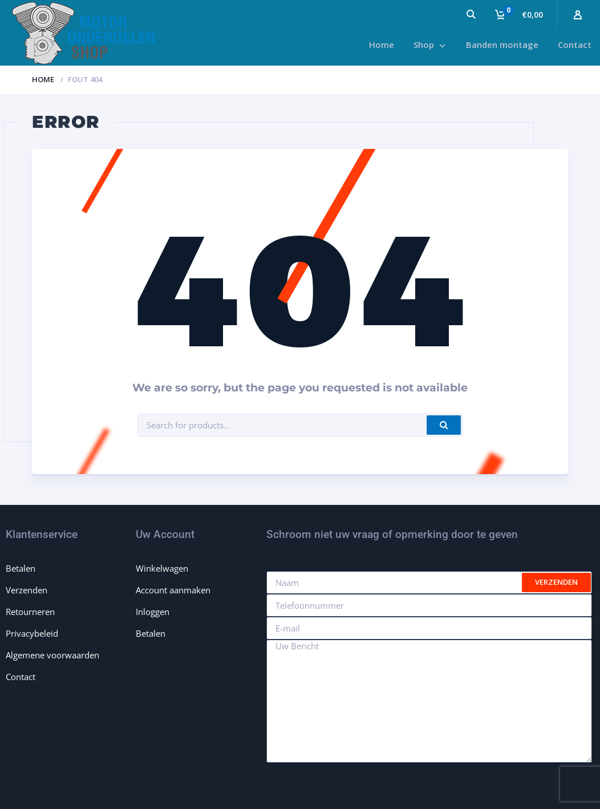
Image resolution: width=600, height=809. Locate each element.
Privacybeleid (32, 633)
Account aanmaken (173, 590)
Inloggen (152, 611)
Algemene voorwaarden (52, 655)
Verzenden (26, 590)
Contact (20, 676)
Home (43, 79)
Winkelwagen (162, 568)
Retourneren (30, 611)
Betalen (20, 568)
